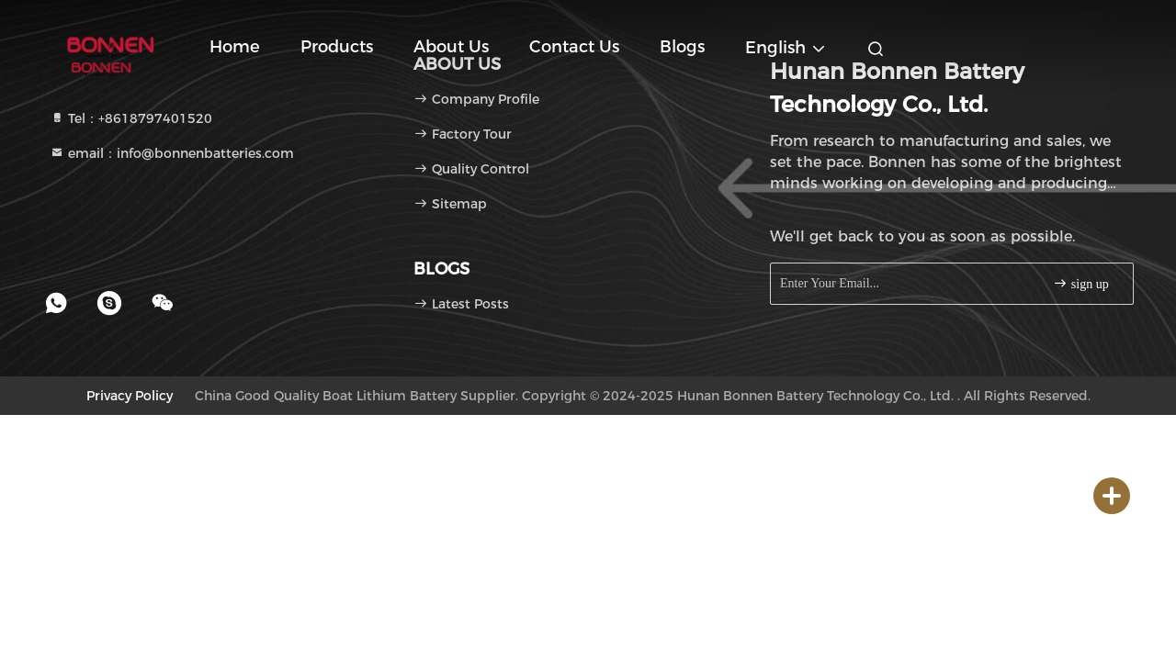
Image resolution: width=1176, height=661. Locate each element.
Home (234, 47)
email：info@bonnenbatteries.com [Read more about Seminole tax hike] (172, 153)
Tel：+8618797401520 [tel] (131, 118)
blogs (682, 47)
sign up (1080, 283)
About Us (451, 47)
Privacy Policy (129, 395)
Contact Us (574, 47)
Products (336, 47)
